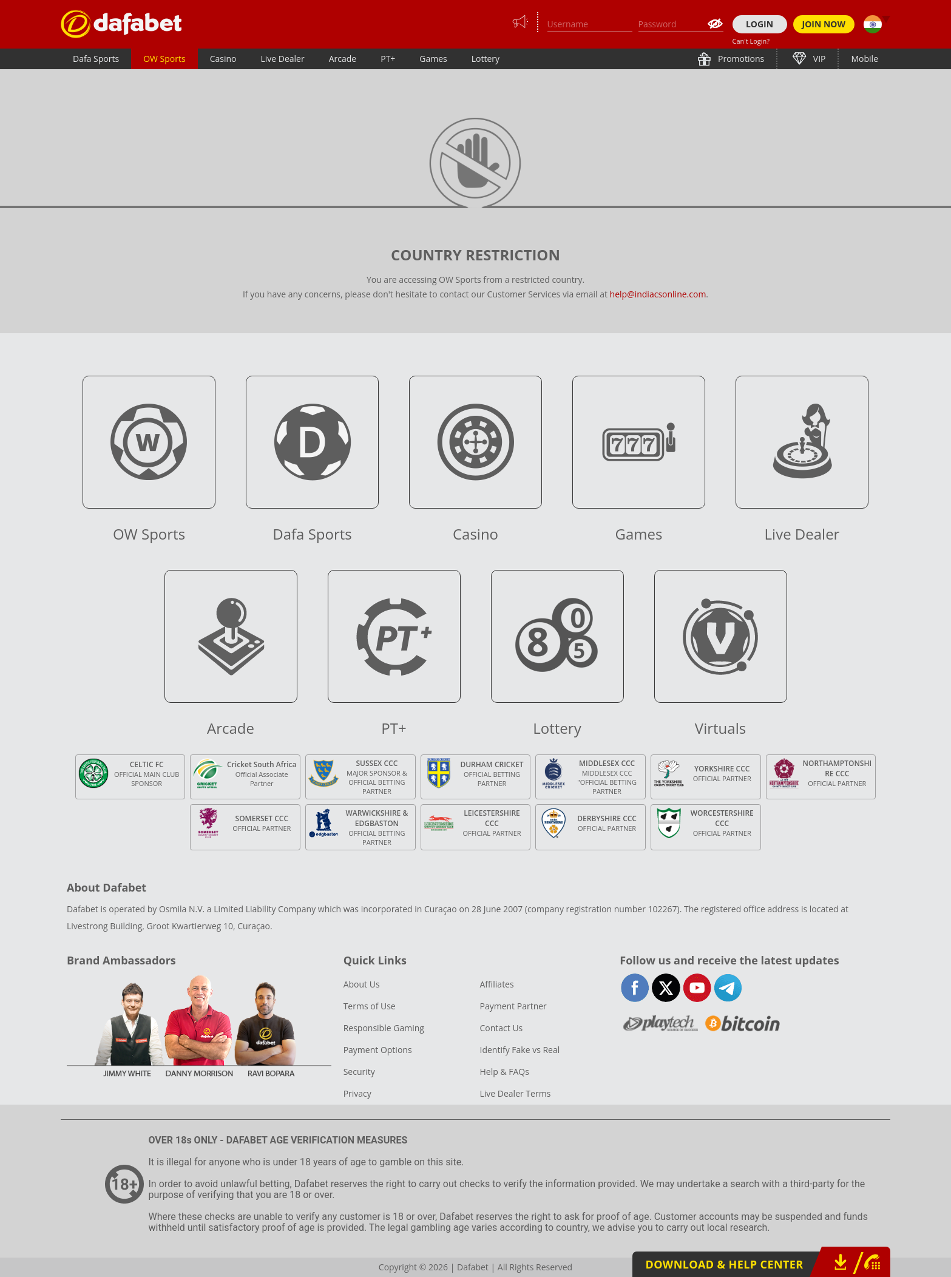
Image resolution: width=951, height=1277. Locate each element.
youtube (697, 988)
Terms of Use (370, 1006)
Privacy (357, 1093)
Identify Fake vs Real (519, 1049)
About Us (362, 984)
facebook (635, 988)
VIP (818, 58)
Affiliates (496, 984)
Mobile (864, 58)
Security (359, 1071)
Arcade (343, 58)
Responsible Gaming (384, 1028)
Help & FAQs (504, 1071)
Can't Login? (751, 41)
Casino (223, 58)
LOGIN (759, 24)
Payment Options (378, 1049)
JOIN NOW (824, 24)
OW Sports (164, 58)
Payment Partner (512, 1006)
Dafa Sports (96, 58)
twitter (666, 988)
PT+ (388, 58)
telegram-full (728, 988)
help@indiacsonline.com (658, 294)
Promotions (740, 58)
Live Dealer (282, 58)
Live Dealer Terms (514, 1093)
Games (433, 58)
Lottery (485, 58)
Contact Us (501, 1028)
